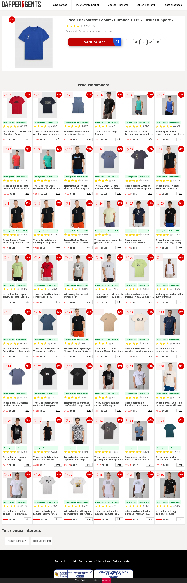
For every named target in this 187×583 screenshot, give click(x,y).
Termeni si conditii (66, 561)
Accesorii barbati (118, 5)
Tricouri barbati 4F (17, 541)
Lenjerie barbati (145, 5)
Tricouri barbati (42, 541)
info (27, 139)
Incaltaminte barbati (88, 5)
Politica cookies (122, 561)
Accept (106, 580)
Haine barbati (59, 5)
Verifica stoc (102, 42)
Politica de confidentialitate (94, 561)
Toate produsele (173, 5)
